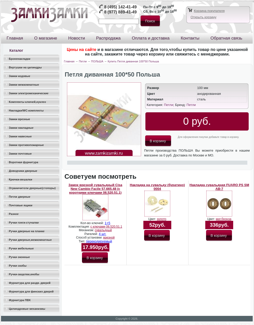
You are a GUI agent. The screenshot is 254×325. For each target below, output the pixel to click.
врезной (109, 237)
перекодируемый (99, 241)
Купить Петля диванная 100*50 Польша (133, 61)
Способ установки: (89, 237)
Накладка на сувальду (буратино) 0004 (157, 187)
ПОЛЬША (97, 61)
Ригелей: (91, 234)
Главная (69, 61)
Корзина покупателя (209, 11)
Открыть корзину (203, 17)
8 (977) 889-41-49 (120, 12)
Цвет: (152, 219)
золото (161, 219)
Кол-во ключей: (92, 223)
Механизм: (87, 230)
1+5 (107, 223)
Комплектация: (79, 226)
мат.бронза (223, 219)
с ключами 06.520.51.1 (106, 226)
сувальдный (103, 230)
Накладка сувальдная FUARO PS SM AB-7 (219, 187)
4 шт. (102, 234)
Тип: (82, 241)
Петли (83, 61)
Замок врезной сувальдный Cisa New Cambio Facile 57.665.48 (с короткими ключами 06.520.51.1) (95, 188)
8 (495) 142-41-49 (120, 7)
